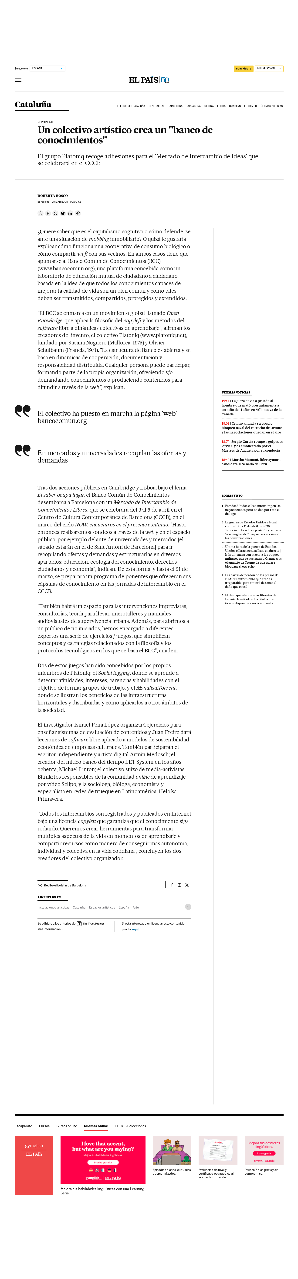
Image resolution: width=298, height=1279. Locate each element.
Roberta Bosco (52, 196)
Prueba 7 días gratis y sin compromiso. (261, 1171)
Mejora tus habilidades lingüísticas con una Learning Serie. (102, 1191)
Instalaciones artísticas (53, 907)
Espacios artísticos (102, 907)
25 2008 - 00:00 (67, 201)
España (124, 907)
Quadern (235, 106)
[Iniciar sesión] (269, 69)
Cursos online (67, 1126)
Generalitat (156, 106)
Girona (209, 106)
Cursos (44, 1126)
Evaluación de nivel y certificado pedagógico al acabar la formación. (216, 1173)
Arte (136, 907)
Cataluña (33, 104)
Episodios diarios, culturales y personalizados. (172, 1171)
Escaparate (23, 1126)
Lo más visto (232, 495)
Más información (50, 929)
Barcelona (175, 106)
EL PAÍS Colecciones (130, 1126)
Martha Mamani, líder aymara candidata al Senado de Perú (251, 462)
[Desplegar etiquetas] (188, 907)
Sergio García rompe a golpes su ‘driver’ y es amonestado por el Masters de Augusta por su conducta (252, 446)
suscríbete (243, 68)
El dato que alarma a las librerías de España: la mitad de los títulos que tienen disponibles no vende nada (250, 599)
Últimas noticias (272, 106)
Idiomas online (96, 1126)
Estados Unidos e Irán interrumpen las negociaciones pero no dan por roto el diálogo (253, 510)
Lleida (221, 106)
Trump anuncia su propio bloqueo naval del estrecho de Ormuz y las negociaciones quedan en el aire (252, 427)
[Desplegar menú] (18, 80)
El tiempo (250, 106)
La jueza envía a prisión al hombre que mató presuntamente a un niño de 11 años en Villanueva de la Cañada (252, 407)
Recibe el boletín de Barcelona (65, 885)
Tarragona (193, 106)
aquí (135, 929)
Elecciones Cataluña (131, 106)
